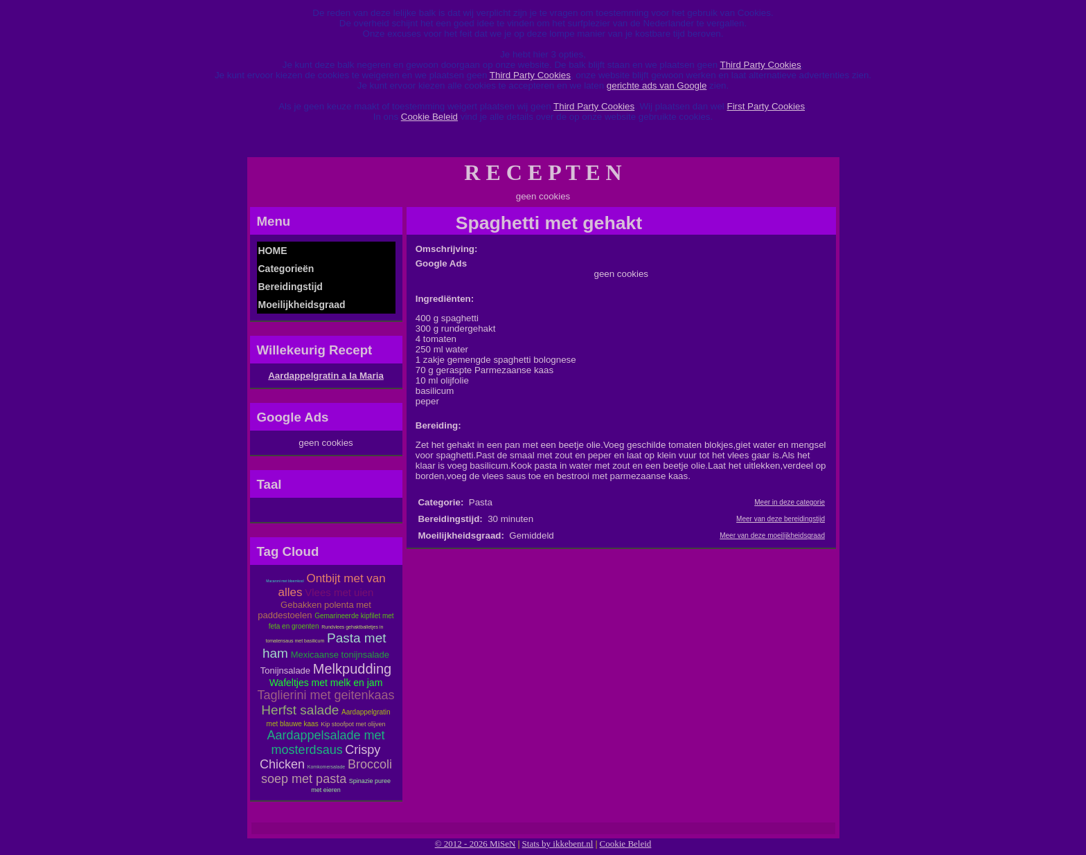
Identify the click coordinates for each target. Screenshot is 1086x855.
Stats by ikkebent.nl (558, 843)
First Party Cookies (766, 106)
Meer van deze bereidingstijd (780, 519)
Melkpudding (352, 668)
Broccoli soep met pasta (326, 771)
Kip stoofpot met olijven (353, 724)
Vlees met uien (339, 592)
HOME (272, 250)
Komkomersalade (326, 766)
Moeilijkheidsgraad (302, 304)
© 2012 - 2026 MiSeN (475, 843)
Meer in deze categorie (789, 502)
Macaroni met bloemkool (284, 581)
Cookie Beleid (429, 116)
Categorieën (286, 268)
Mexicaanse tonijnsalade (340, 654)
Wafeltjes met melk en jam (326, 682)
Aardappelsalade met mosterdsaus (325, 742)
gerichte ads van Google (656, 85)
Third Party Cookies (760, 65)
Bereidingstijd (290, 286)
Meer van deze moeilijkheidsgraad (772, 535)
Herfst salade (300, 710)
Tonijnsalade (285, 670)
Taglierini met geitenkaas (325, 695)
